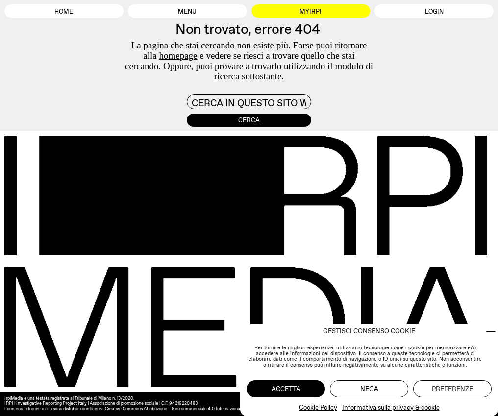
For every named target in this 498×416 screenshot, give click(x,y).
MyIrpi (310, 11)
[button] (491, 331)
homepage (178, 55)
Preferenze (452, 389)
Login (434, 11)
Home (63, 11)
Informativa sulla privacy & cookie (391, 407)
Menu (187, 11)
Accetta (286, 389)
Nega (369, 389)
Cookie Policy (318, 407)
